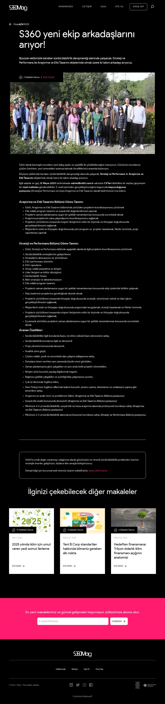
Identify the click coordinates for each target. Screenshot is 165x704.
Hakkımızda (66, 7)
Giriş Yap (99, 669)
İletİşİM (87, 7)
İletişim (75, 669)
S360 (103, 7)
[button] (152, 6)
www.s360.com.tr (98, 470)
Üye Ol (119, 7)
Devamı (16, 566)
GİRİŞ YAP (138, 7)
